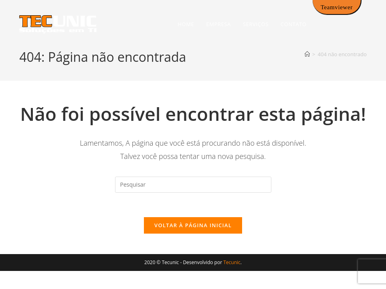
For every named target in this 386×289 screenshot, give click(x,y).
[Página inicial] (307, 54)
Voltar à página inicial (193, 225)
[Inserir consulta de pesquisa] (193, 185)
